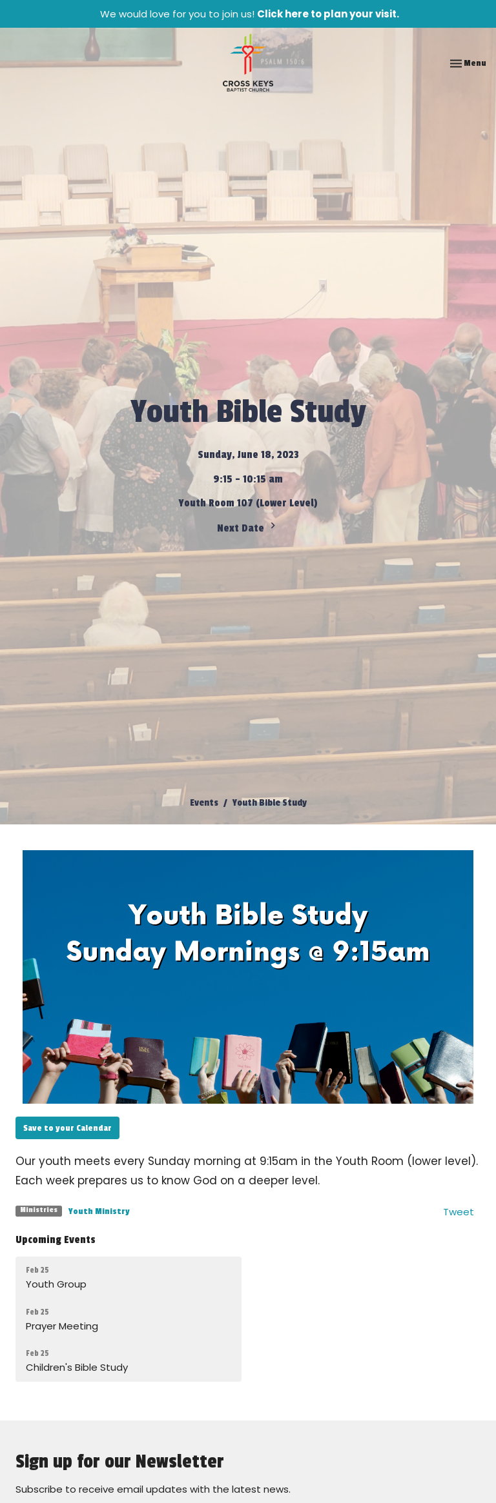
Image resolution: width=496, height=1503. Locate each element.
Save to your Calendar (67, 1127)
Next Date (248, 527)
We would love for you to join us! (249, 14)
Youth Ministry (99, 1211)
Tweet (458, 1212)
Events (204, 802)
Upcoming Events (56, 1239)
